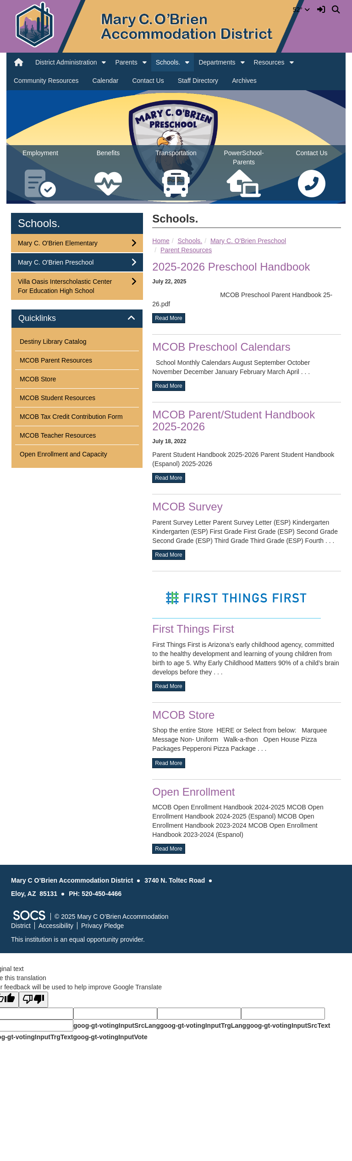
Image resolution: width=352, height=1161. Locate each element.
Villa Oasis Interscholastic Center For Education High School (64, 285)
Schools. (168, 62)
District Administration (66, 62)
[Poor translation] (33, 1000)
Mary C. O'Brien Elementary (57, 242)
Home (160, 240)
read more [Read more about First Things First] (168, 686)
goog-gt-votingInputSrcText (288, 1025)
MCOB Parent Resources (56, 360)
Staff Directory (198, 80)
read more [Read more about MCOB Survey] (168, 555)
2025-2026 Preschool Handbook (231, 266)
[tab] (77, 318)
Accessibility (55, 925)
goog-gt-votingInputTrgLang (203, 1025)
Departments (216, 62)
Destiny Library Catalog (53, 341)
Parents (126, 62)
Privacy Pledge (102, 925)
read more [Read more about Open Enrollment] (168, 849)
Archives (244, 80)
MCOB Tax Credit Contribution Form (71, 416)
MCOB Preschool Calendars (221, 347)
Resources (269, 62)
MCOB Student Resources (57, 397)
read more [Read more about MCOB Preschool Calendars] (168, 386)
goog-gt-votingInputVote (110, 1037)
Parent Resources (186, 250)
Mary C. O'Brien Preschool (248, 240)
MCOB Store (183, 715)
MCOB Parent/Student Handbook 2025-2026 (233, 420)
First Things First (193, 629)
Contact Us (148, 80)
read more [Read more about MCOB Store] (168, 763)
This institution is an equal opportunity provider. (78, 939)
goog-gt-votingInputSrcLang (116, 1025)
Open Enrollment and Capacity (63, 454)
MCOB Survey (187, 506)
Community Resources (46, 80)
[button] (103, 62)
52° (301, 9)
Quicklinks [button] (47, 318)
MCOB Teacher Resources (58, 435)
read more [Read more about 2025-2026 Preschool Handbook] (168, 318)
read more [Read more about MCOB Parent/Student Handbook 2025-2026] (168, 478)
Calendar (106, 80)
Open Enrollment (193, 792)
